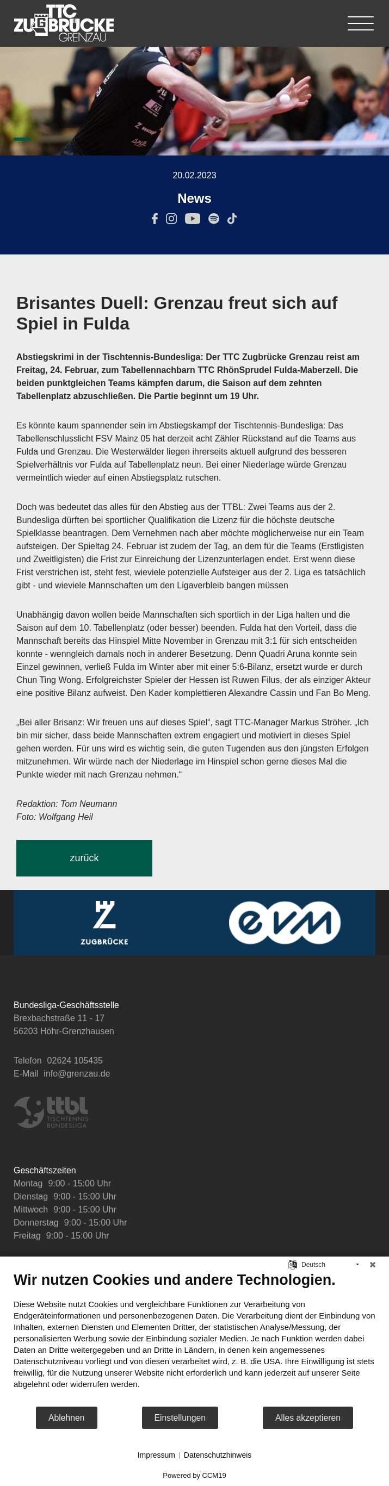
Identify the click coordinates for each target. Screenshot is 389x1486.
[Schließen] (373, 1265)
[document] (194, 1338)
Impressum (156, 1455)
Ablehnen (66, 1417)
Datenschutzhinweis (218, 1455)
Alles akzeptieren (308, 1417)
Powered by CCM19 (194, 1475)
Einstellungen (180, 1417)
